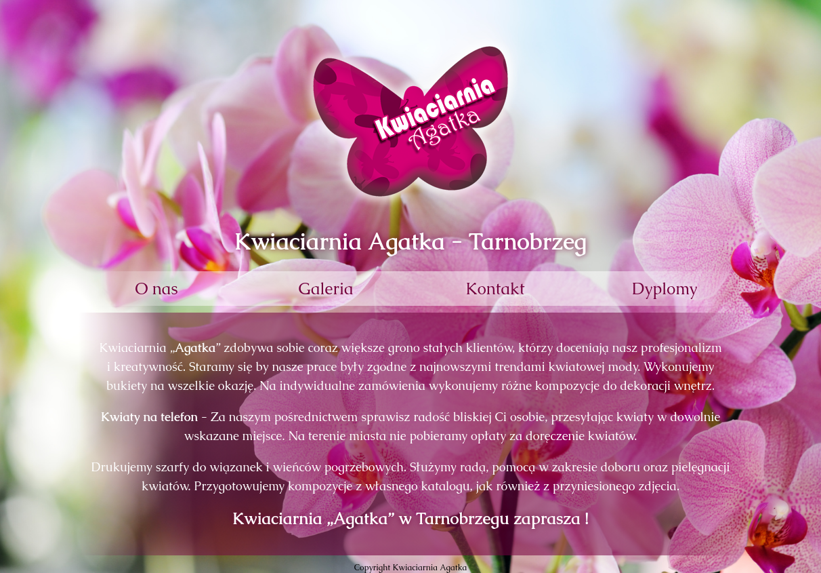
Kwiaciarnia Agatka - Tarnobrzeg (410, 241)
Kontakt (495, 288)
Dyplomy (665, 288)
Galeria (326, 288)
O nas (156, 288)
